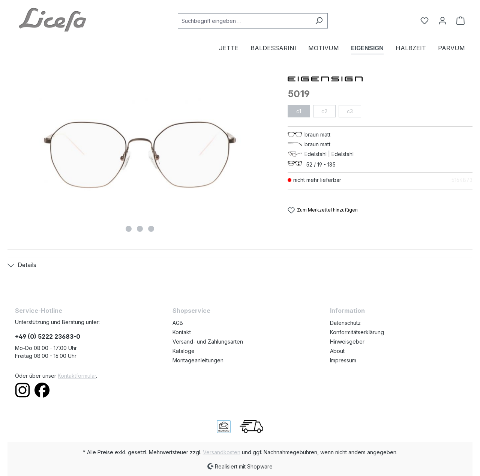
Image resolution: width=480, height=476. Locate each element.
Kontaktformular (77, 375)
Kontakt (181, 332)
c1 (298, 111)
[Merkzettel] (425, 20)
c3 (350, 111)
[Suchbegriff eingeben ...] (244, 21)
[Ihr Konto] (443, 20)
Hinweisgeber (347, 341)
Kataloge (183, 351)
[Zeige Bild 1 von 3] (129, 229)
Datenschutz (345, 323)
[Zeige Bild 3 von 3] (151, 229)
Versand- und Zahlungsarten (207, 341)
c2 (324, 111)
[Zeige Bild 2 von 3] (140, 229)
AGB (177, 323)
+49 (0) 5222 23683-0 (47, 336)
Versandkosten (221, 452)
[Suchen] (319, 21)
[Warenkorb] (458, 20)
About (337, 351)
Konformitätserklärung (357, 332)
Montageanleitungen (198, 360)
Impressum (343, 360)
